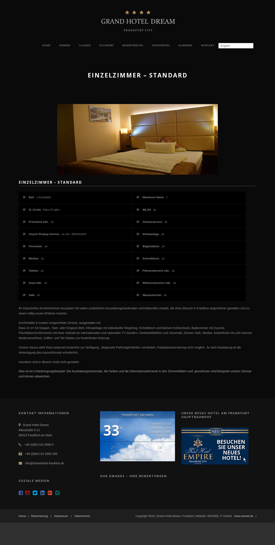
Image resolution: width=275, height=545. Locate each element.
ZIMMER (64, 45)
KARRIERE (186, 45)
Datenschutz (82, 516)
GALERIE (85, 45)
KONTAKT (207, 45)
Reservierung (39, 516)
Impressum (61, 516)
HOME (46, 45)
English (225, 45)
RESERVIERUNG (132, 45)
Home (22, 516)
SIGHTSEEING (161, 45)
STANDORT (106, 45)
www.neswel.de (243, 516)
